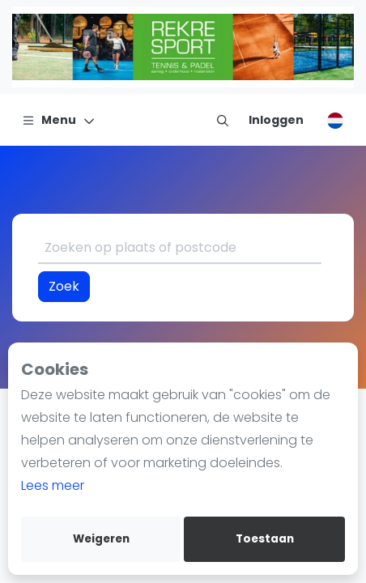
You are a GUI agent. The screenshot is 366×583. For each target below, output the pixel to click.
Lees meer (52, 485)
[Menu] (58, 120)
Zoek (64, 286)
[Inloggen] (276, 120)
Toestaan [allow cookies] (265, 539)
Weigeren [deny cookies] (101, 539)
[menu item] (222, 120)
